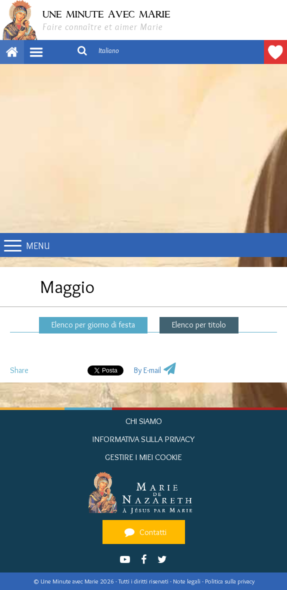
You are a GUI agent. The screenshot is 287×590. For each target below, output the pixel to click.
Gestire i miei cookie (143, 457)
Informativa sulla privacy (143, 439)
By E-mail (147, 370)
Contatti (144, 532)
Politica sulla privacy (229, 581)
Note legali (187, 581)
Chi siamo (144, 421)
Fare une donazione (275, 52)
